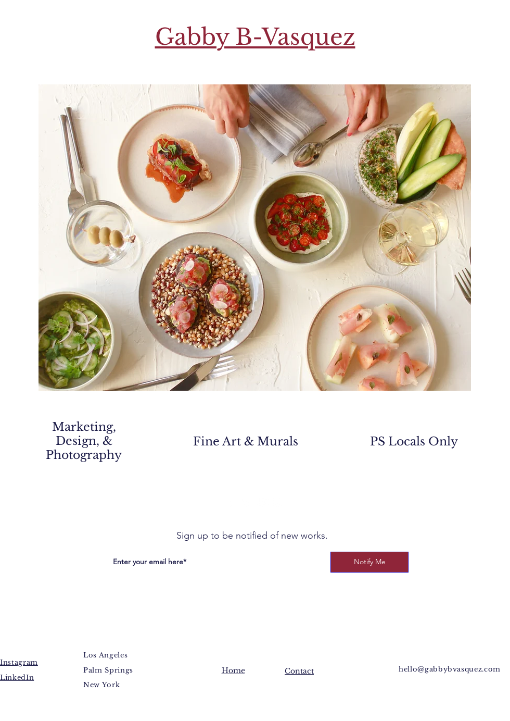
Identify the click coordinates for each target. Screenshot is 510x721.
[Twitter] (246, 501)
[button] (255, 237)
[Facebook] (230, 501)
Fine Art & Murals (245, 441)
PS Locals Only (414, 441)
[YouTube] (262, 501)
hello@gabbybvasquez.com (450, 669)
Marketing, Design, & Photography (84, 441)
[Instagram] (277, 501)
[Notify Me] (369, 562)
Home (233, 670)
